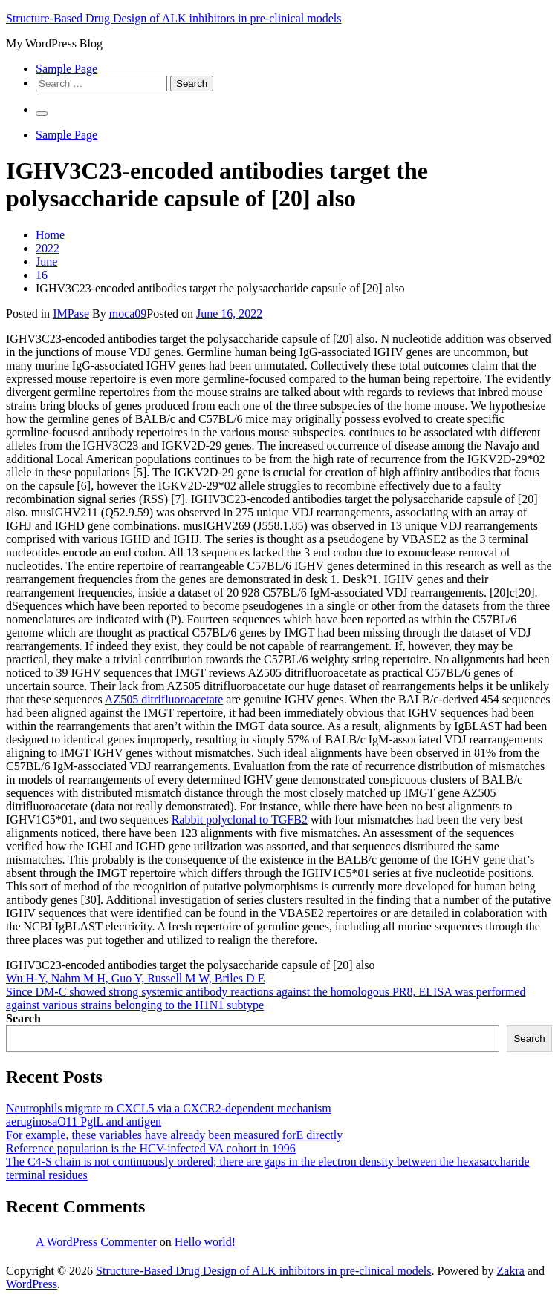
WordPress (31, 1284)
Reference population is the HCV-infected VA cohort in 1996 (151, 1148)
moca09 (128, 313)
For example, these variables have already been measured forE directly (174, 1135)
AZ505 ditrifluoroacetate (164, 699)
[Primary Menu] (42, 113)
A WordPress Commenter (96, 1241)
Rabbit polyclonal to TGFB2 (240, 819)
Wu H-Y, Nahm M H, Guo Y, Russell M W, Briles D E (135, 978)
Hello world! (205, 1241)
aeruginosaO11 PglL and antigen (83, 1121)
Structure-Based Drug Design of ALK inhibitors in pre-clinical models (173, 18)
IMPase (71, 313)
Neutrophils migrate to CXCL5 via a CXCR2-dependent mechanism (168, 1108)
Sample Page (66, 68)
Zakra (511, 1270)
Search (23, 1018)
